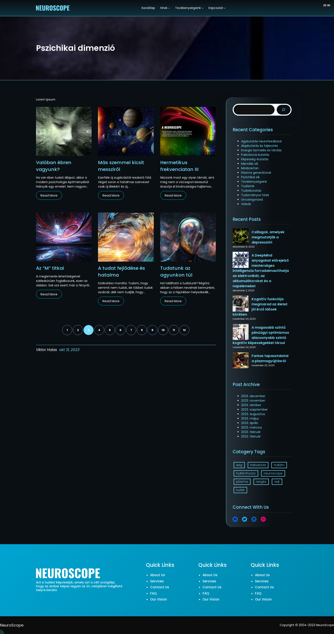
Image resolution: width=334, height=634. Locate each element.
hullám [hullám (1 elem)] (279, 465)
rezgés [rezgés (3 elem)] (261, 482)
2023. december (253, 396)
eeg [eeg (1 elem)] (239, 465)
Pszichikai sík (250, 177)
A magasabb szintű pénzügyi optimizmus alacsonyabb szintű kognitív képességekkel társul (261, 335)
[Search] (284, 110)
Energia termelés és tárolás (261, 150)
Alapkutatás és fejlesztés (259, 146)
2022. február (251, 436)
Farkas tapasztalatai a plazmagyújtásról (270, 358)
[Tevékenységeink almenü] (202, 8)
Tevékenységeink (254, 181)
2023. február (251, 432)
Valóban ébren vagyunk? (53, 166)
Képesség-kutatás (254, 159)
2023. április (249, 423)
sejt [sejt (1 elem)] (277, 482)
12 (184, 330)
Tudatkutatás (251, 190)
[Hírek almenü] (169, 8)
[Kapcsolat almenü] (225, 8)
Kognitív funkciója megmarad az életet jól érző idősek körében (260, 307)
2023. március (251, 427)
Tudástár (248, 186)
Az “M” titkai (50, 268)
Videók (246, 204)
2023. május (250, 418)
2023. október (251, 405)
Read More (49, 195)
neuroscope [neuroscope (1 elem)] (273, 473)
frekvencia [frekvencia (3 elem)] (258, 465)
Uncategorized (252, 199)
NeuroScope (11, 625)
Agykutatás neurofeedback (261, 141)
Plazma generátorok (256, 173)
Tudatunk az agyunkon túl (176, 271)
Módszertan (250, 168)
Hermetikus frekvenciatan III (179, 166)
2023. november (253, 400)
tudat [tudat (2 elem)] (240, 490)
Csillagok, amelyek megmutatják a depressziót (268, 237)
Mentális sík (249, 164)
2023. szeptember (254, 409)
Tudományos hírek (255, 195)
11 (174, 330)
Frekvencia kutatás (255, 155)
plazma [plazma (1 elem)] (242, 482)
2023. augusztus (253, 414)
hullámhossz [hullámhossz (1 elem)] (246, 473)
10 (163, 330)
